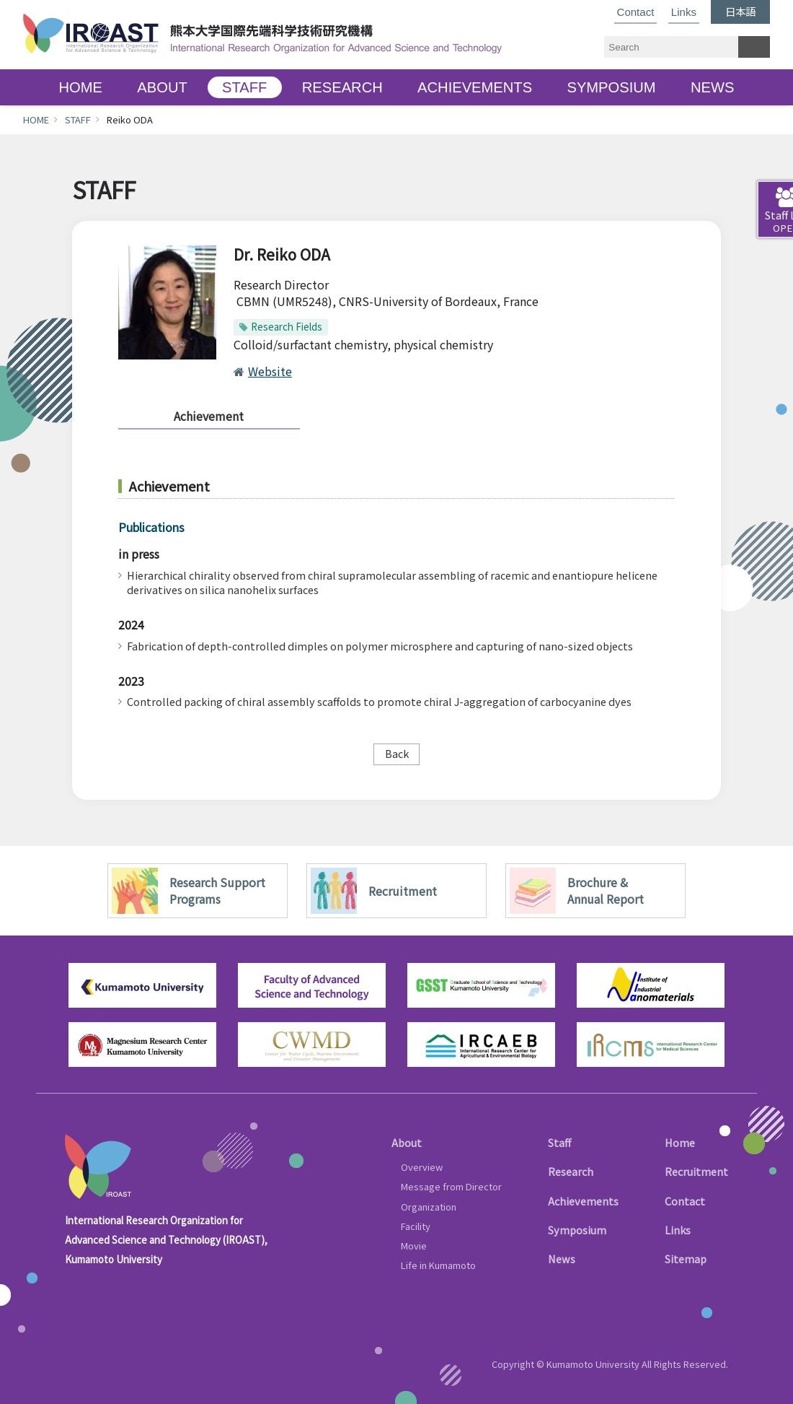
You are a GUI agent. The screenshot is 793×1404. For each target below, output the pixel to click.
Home (680, 1142)
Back (397, 753)
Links (683, 12)
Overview (422, 1167)
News (561, 1258)
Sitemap (685, 1258)
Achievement (209, 415)
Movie (414, 1245)
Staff (559, 1142)
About (406, 1142)
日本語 (740, 11)
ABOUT (162, 87)
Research (570, 1171)
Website (270, 371)
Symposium (577, 1229)
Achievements (583, 1200)
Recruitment (696, 1171)
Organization (428, 1206)
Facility (415, 1226)
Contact (636, 12)
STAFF (244, 87)
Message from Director (451, 1186)
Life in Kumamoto (438, 1265)
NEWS (712, 87)
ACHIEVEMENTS (474, 87)
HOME (80, 87)
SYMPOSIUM (611, 87)
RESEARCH (342, 87)
